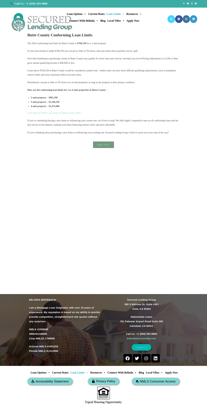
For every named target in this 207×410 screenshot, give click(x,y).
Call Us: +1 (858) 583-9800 (31, 3)
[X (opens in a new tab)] (184, 3)
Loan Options (76, 14)
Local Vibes (116, 20)
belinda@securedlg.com (141, 338)
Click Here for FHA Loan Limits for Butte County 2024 (53, 113)
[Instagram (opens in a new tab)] (192, 3)
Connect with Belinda (83, 20)
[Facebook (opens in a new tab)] (188, 3)
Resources (134, 14)
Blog (103, 20)
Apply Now (133, 20)
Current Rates (96, 14)
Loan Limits (115, 14)
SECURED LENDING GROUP (114, 406)
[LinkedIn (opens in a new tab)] (195, 3)
